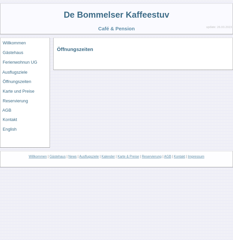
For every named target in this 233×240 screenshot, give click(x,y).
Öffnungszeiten (17, 81)
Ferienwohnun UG (20, 62)
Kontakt (10, 119)
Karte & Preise (128, 156)
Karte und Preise (18, 91)
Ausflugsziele (14, 72)
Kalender (108, 156)
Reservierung (15, 100)
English (10, 129)
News (72, 156)
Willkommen (14, 42)
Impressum (196, 156)
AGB (6, 110)
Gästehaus (13, 52)
